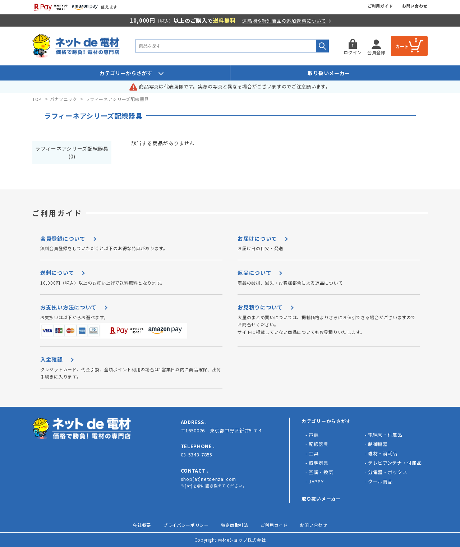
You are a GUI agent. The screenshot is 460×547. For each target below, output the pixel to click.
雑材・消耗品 (382, 453)
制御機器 (378, 444)
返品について (254, 272)
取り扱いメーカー (329, 73)
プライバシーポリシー (186, 525)
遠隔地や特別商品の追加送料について (284, 20)
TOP (37, 99)
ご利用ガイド (380, 6)
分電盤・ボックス (388, 472)
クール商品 (380, 481)
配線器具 (318, 444)
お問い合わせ (415, 6)
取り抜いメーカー (321, 498)
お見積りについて (260, 307)
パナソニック (63, 99)
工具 (313, 453)
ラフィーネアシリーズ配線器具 (117, 99)
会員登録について (63, 238)
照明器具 (318, 462)
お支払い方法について (68, 307)
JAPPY (316, 481)
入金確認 (51, 359)
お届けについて (257, 238)
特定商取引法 (234, 525)
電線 (313, 434)
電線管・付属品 (385, 434)
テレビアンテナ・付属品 (395, 462)
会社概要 (142, 525)
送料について (57, 272)
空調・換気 (321, 472)
